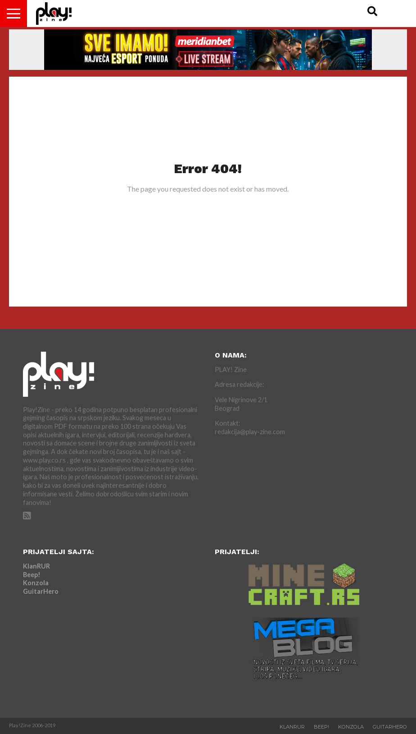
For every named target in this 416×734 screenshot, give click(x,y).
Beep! (32, 574)
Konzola (36, 583)
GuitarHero (41, 591)
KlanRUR (36, 566)
